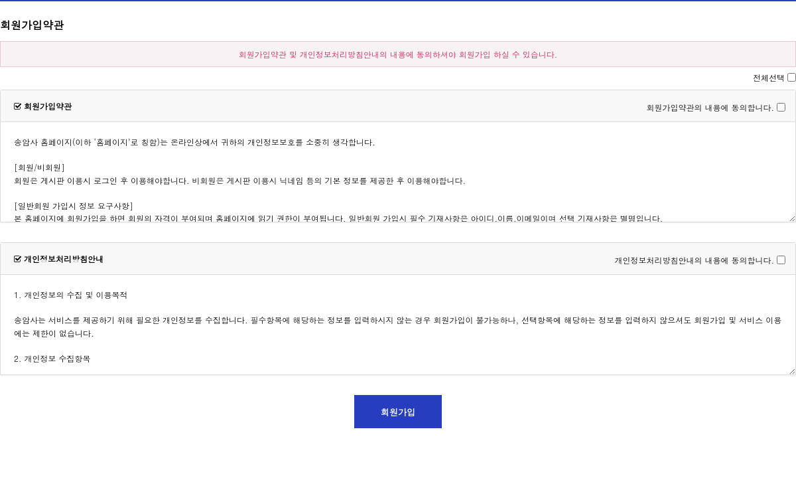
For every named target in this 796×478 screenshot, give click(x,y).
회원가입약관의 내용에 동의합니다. (710, 107)
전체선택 (769, 77)
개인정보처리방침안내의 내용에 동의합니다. (694, 260)
